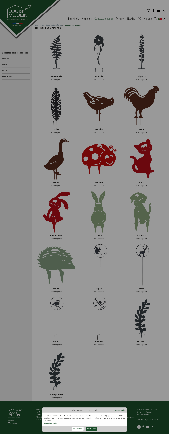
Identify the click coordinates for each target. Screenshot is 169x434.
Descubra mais (50, 423)
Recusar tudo (120, 410)
